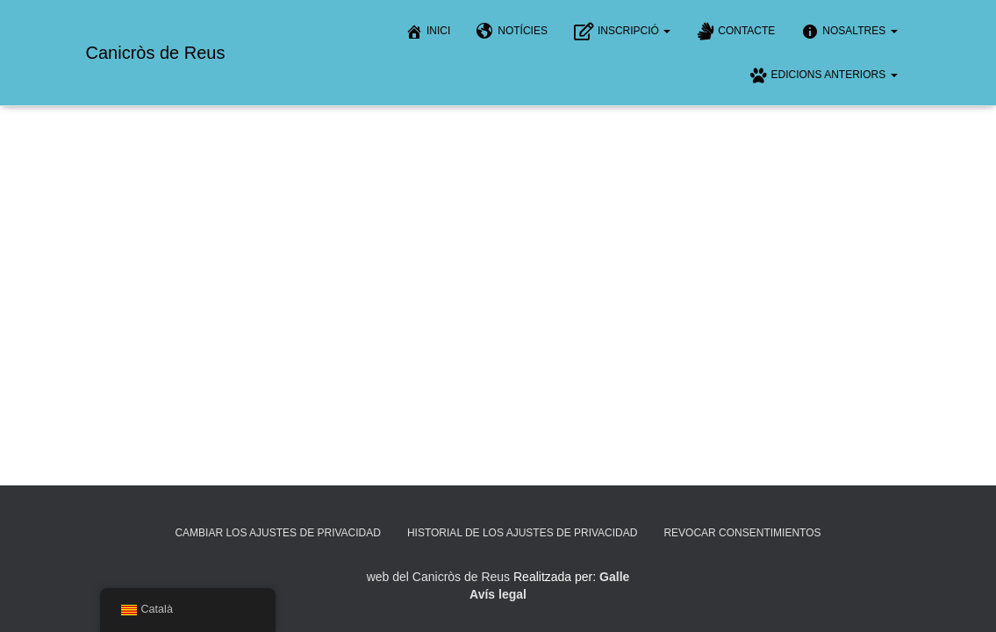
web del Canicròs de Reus (438, 577)
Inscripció (622, 31)
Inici (427, 31)
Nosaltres (849, 31)
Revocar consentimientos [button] (741, 533)
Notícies (512, 31)
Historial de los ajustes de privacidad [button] (522, 533)
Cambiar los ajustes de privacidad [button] (278, 533)
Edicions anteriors (823, 75)
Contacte (736, 31)
